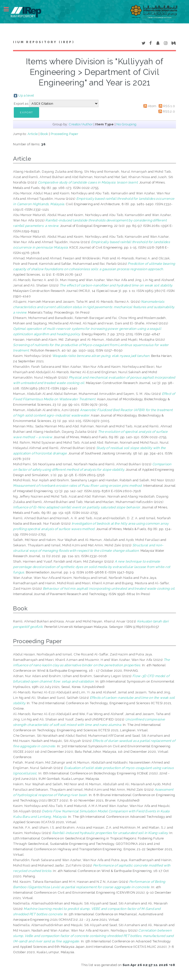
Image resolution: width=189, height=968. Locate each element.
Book (44, 134)
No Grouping (126, 124)
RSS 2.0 (169, 111)
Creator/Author (81, 124)
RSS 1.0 (169, 106)
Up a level (26, 95)
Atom (152, 106)
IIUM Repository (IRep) (43, 42)
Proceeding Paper (64, 134)
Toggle (9, 9)
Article (33, 134)
